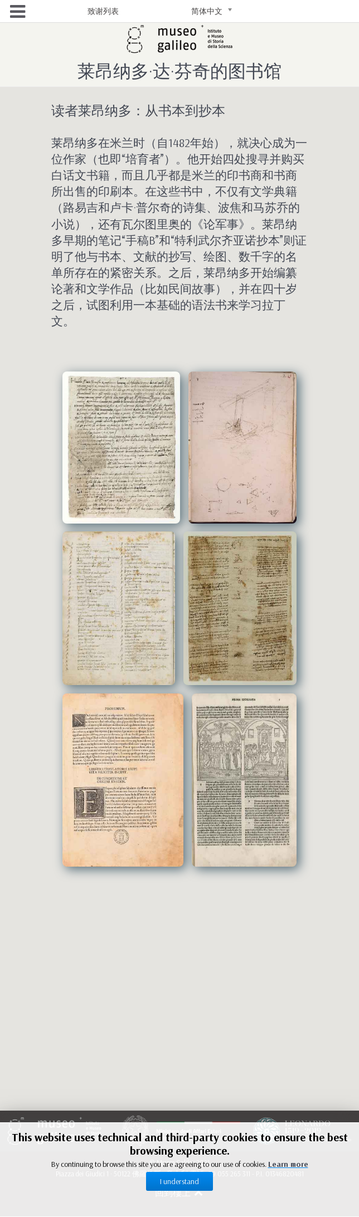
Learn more (288, 1164)
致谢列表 (103, 11)
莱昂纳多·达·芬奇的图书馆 (179, 71)
